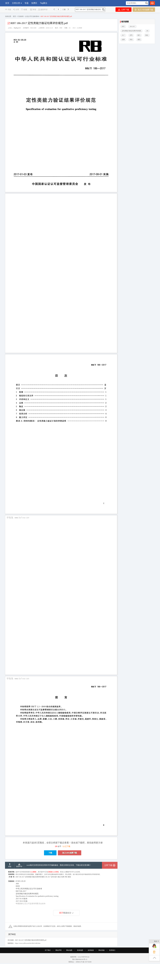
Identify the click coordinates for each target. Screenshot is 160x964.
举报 (33, 10)
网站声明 (59, 950)
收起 (156, 941)
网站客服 (101, 950)
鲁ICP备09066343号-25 (80, 959)
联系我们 (112, 950)
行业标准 (21, 16)
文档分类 (16, 3)
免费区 (34, 3)
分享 (16, 10)
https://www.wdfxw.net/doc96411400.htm (27, 943)
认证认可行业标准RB (32, 16)
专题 (26, 3)
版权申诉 (43, 10)
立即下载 (123, 9)
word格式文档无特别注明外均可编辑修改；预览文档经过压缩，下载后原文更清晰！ (58, 865)
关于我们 (48, 950)
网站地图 (69, 950)
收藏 (24, 10)
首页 (7, 3)
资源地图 (80, 950)
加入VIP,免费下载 (143, 9)
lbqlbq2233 (17, 28)
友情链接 (91, 950)
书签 (8, 10)
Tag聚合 (43, 3)
